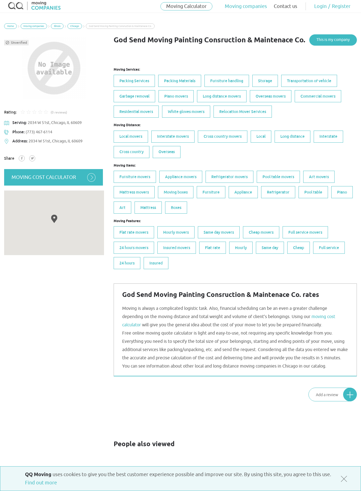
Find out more (41, 483)
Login (320, 6)
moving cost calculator (54, 177)
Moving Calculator (186, 6)
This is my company (333, 39)
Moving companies (246, 6)
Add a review (336, 394)
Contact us (285, 6)
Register (341, 6)
